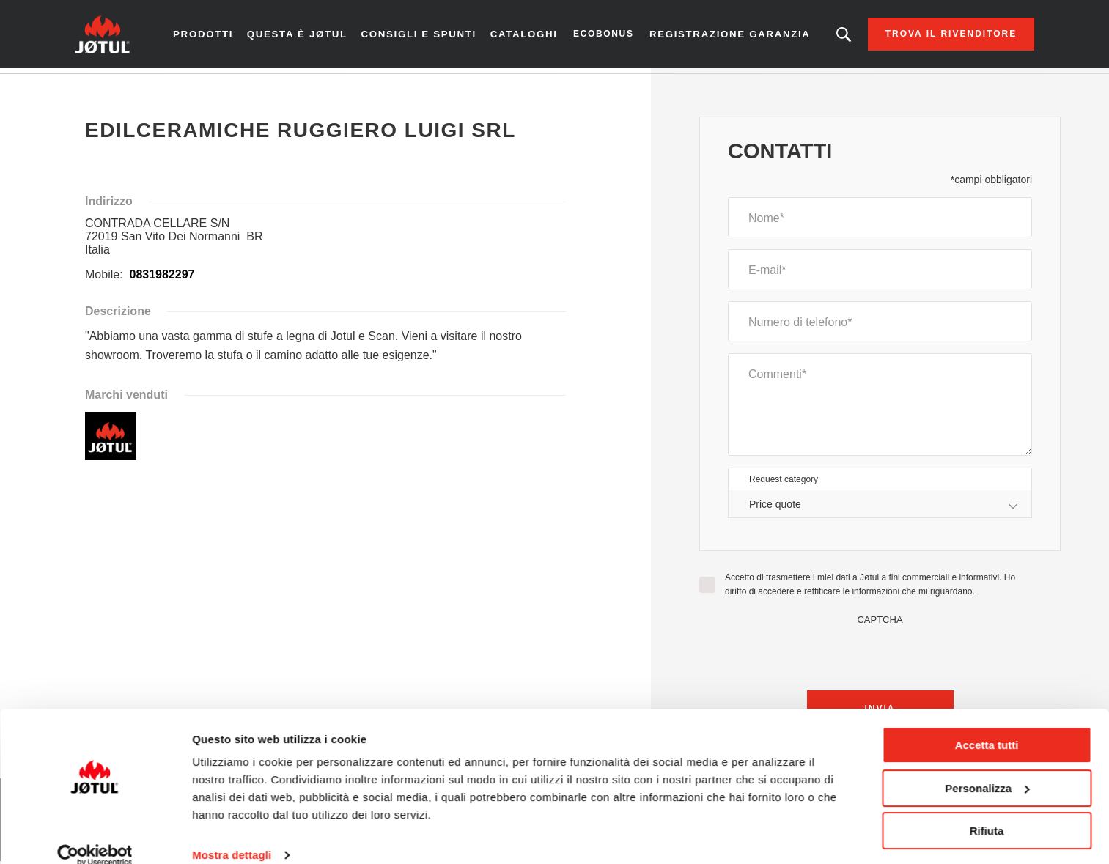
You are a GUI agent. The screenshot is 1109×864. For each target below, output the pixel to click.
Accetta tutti (987, 725)
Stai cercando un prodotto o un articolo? (826, 36)
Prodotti (220, 37)
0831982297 (160, 279)
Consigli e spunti (403, 36)
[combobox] (880, 509)
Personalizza (987, 767)
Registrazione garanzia (694, 36)
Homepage (114, 87)
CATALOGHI (523, 37)
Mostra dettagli (231, 835)
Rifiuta (987, 811)
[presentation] (880, 658)
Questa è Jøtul (292, 36)
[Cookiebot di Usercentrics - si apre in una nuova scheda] (95, 835)
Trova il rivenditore (933, 37)
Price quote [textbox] (775, 508)
